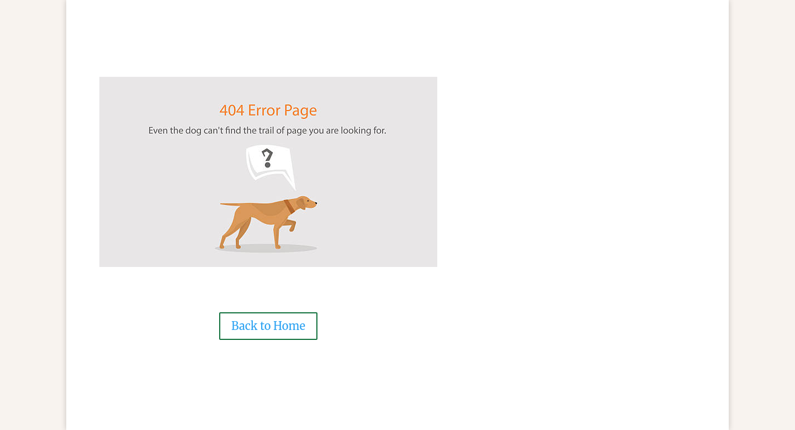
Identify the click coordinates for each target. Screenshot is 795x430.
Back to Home (268, 326)
